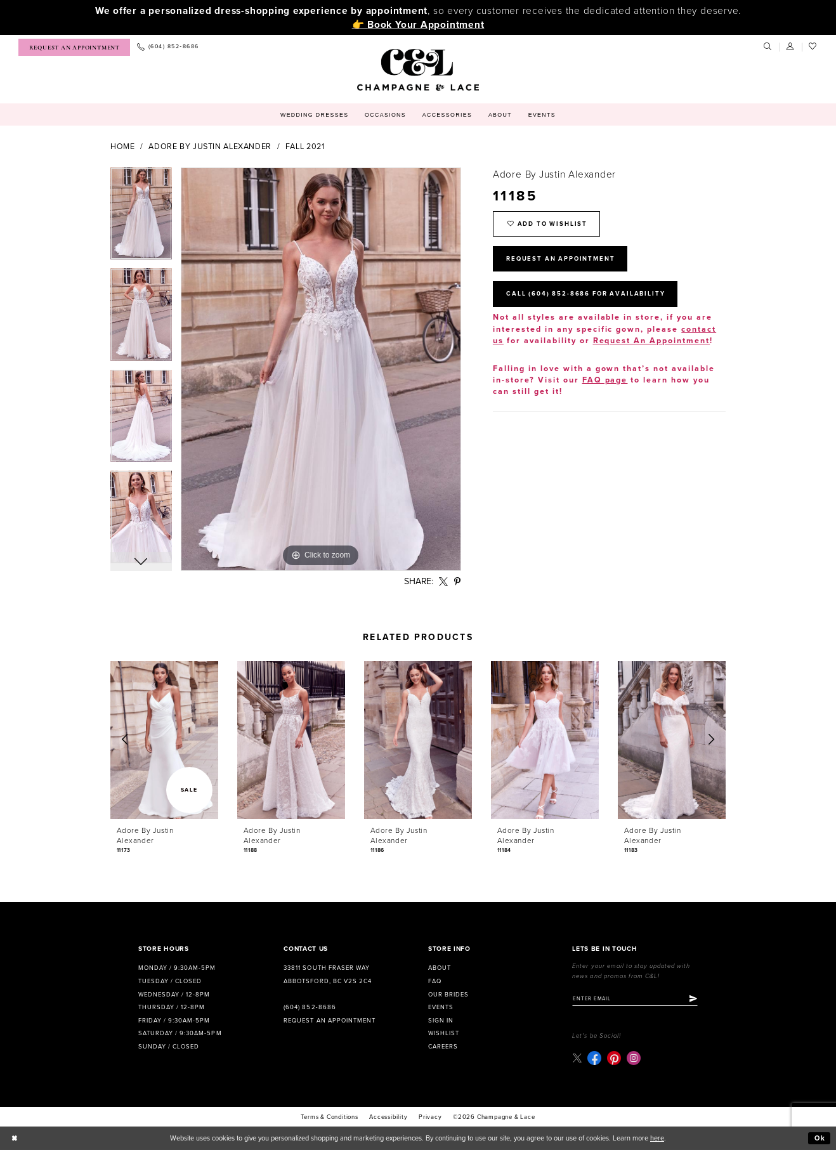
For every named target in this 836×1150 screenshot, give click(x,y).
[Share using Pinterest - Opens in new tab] (457, 582)
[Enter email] (635, 999)
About (439, 968)
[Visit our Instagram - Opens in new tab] (634, 1058)
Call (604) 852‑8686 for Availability (585, 293)
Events (441, 1007)
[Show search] (768, 47)
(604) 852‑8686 (310, 1007)
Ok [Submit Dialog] (820, 1138)
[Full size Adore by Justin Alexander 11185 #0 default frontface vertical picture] (320, 369)
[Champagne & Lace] (417, 70)
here (657, 1138)
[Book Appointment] (74, 47)
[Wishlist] (813, 47)
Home (122, 147)
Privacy (430, 1117)
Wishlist (443, 1033)
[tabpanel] (141, 218)
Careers (443, 1046)
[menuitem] (74, 47)
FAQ (434, 981)
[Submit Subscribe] (693, 999)
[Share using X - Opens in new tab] (443, 582)
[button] (791, 47)
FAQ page (605, 380)
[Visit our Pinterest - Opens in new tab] (614, 1058)
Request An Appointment (560, 259)
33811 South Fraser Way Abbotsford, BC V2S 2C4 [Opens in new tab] (327, 974)
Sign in (441, 1020)
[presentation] (164, 740)
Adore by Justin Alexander (209, 147)
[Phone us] (168, 47)
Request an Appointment (329, 1020)
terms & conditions (329, 1117)
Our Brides (448, 994)
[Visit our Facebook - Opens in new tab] (594, 1058)
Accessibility (388, 1117)
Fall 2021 (305, 147)
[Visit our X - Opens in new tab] (577, 1057)
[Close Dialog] (14, 1138)
